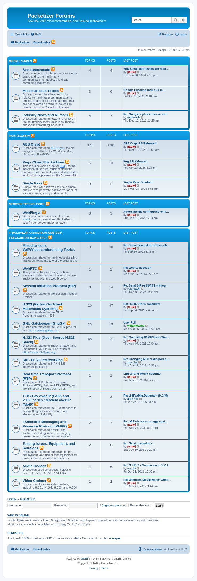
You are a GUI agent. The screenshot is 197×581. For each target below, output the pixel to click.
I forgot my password (114, 505)
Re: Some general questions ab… (146, 245)
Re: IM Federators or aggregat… (145, 421)
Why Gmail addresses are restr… (146, 68)
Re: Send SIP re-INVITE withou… (146, 285)
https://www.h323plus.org (39, 352)
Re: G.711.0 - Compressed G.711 (145, 465)
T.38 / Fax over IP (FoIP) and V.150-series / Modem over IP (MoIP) (47, 400)
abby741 (132, 398)
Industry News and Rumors (45, 115)
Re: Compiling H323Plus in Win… (146, 337)
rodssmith (133, 117)
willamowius (136, 325)
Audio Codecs (34, 466)
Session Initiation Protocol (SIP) (49, 286)
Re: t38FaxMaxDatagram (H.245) (145, 395)
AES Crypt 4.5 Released (139, 143)
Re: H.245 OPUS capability (141, 303)
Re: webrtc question (137, 267)
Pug (62, 165)
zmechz (132, 362)
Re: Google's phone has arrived (145, 114)
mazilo (131, 468)
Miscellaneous (20, 61)
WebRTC (30, 269)
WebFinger (32, 213)
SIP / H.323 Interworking (43, 360)
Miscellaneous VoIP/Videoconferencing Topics (49, 248)
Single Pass (32, 183)
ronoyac (115, 538)
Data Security (19, 136)
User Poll (129, 322)
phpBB (85, 558)
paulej (131, 72)
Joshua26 (133, 288)
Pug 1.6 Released (135, 161)
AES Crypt (31, 144)
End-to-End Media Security (142, 373)
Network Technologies (26, 204)
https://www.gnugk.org (43, 330)
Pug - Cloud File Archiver (43, 162)
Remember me (142, 505)
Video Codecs (34, 481)
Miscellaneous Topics (41, 91)
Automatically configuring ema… (146, 211)
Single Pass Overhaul (138, 182)
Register (27, 499)
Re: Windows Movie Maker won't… (147, 479)
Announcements (36, 70)
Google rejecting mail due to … (144, 89)
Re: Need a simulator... (139, 443)
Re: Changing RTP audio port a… (146, 359)
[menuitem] (35, 34)
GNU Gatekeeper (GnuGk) (44, 323)
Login (11, 499)
